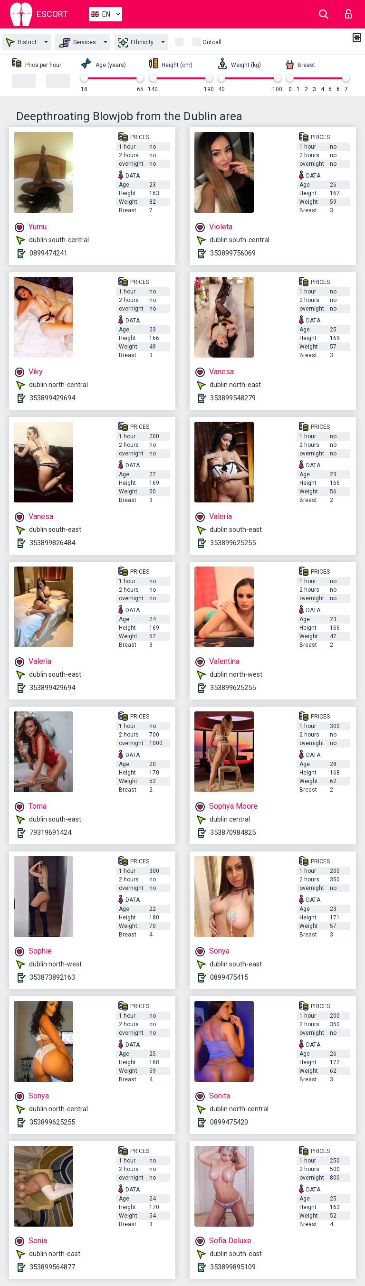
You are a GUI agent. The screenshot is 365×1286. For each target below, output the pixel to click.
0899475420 (229, 1122)
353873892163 (52, 977)
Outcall (211, 42)
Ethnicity (136, 42)
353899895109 (233, 1267)
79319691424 (50, 832)
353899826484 (52, 543)
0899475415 (229, 977)
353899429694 (52, 398)
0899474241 (48, 253)
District (21, 42)
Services (77, 42)
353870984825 (233, 832)
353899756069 (233, 253)
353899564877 (52, 1267)
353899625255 (233, 543)
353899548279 (233, 398)
